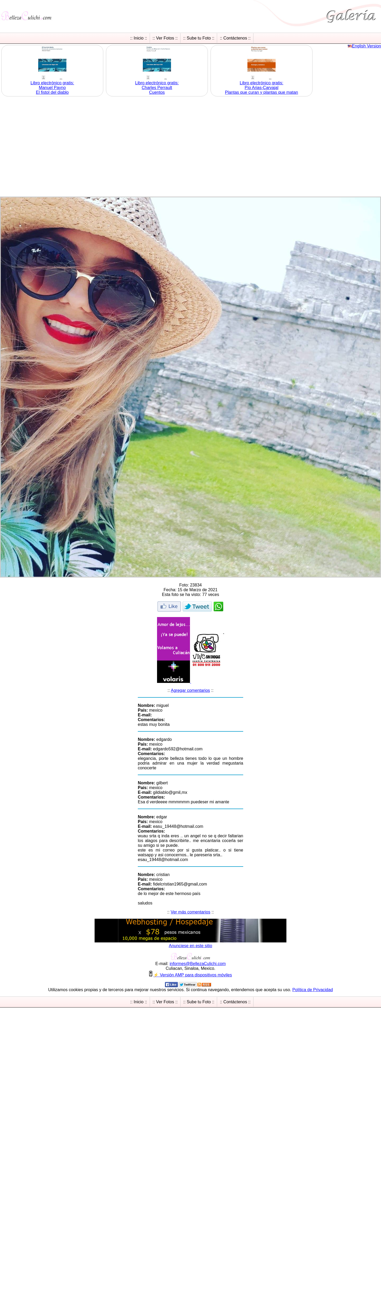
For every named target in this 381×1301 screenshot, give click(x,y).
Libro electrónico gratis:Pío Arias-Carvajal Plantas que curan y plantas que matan (261, 88)
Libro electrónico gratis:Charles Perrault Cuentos (157, 88)
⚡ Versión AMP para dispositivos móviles (192, 975)
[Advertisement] (49, 147)
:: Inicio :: (138, 38)
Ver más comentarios (190, 912)
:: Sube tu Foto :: (198, 38)
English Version (366, 46)
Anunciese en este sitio (190, 945)
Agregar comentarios (190, 690)
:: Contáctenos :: (235, 38)
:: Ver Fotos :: (165, 38)
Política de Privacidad (312, 989)
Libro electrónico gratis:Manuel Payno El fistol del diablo (52, 88)
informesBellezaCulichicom (198, 963)
